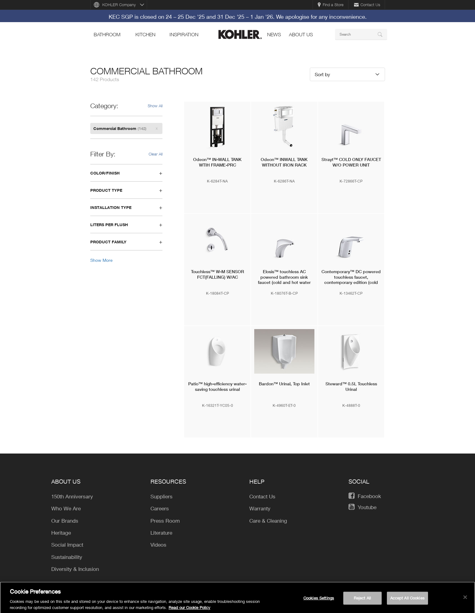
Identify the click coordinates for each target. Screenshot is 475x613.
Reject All (362, 600)
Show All (155, 105)
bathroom (107, 34)
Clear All (155, 153)
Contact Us (367, 4)
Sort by (322, 74)
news (274, 34)
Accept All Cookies (407, 600)
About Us (301, 34)
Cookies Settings (318, 600)
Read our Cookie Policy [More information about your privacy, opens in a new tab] (189, 609)
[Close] (465, 599)
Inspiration (183, 34)
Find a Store (330, 4)
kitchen (145, 34)
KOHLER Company (119, 4)
